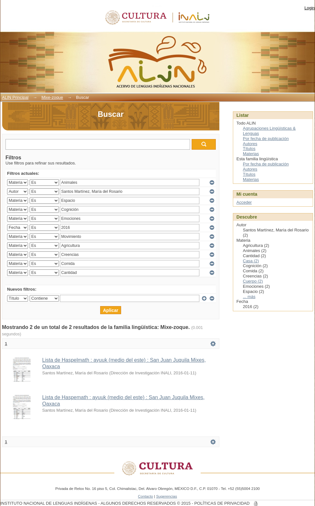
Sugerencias (166, 496)
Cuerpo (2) (253, 281)
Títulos (249, 148)
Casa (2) (251, 260)
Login (309, 7)
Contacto (145, 496)
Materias (251, 153)
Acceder (244, 202)
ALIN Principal (15, 97)
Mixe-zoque (52, 97)
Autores (250, 143)
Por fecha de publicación (266, 138)
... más (249, 296)
